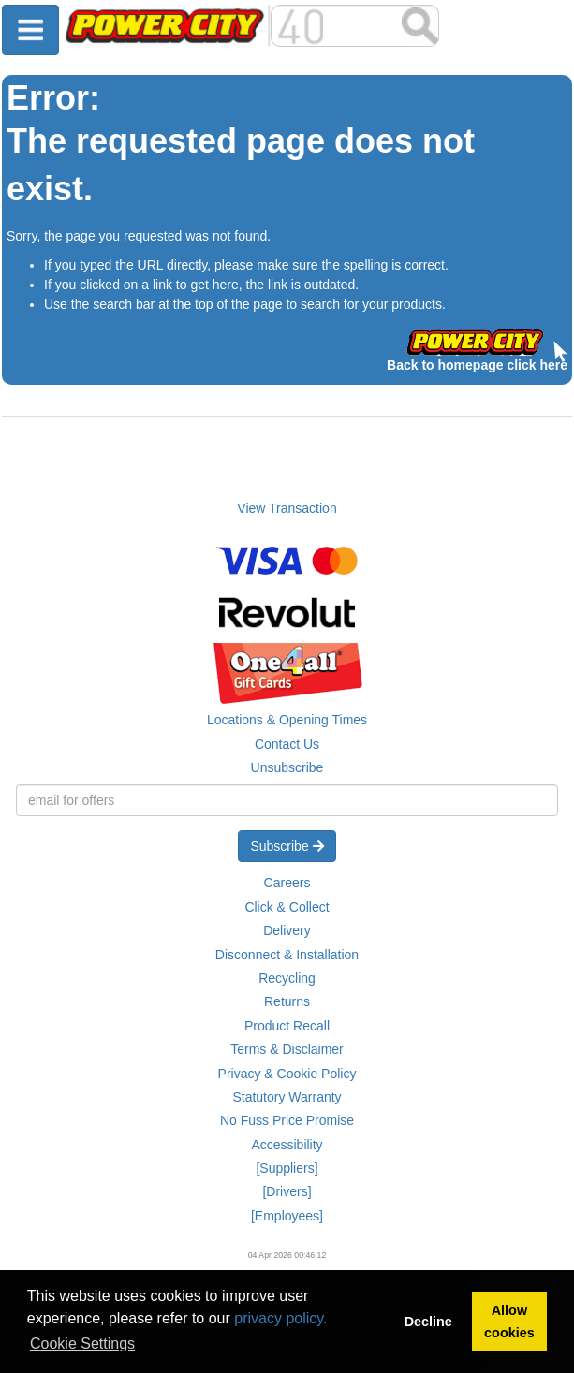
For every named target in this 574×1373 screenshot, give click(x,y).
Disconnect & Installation (287, 954)
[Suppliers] (286, 1168)
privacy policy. (280, 1318)
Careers (287, 882)
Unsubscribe (287, 767)
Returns (287, 1001)
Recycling (287, 978)
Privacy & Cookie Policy (287, 1073)
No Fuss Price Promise (287, 1120)
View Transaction (286, 508)
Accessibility (286, 1144)
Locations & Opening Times (287, 719)
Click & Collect (286, 906)
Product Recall (287, 1025)
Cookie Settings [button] (82, 1343)
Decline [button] (428, 1321)
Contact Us (287, 744)
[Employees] (287, 1215)
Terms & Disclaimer (287, 1049)
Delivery (287, 930)
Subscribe (286, 846)
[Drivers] (286, 1191)
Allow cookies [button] (509, 1321)
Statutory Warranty (286, 1096)
